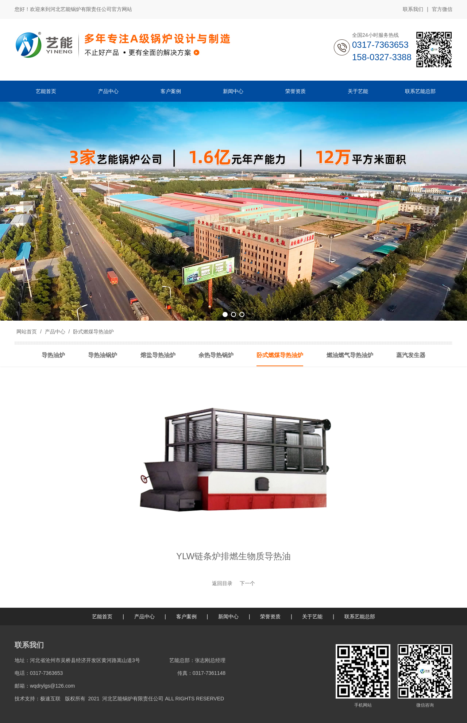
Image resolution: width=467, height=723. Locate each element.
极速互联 (50, 698)
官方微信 (442, 9)
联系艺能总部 (359, 616)
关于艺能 (312, 616)
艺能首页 (102, 616)
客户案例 (186, 616)
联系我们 (413, 9)
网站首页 (26, 332)
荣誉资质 (270, 616)
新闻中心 (228, 616)
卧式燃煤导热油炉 (93, 332)
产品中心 (55, 332)
